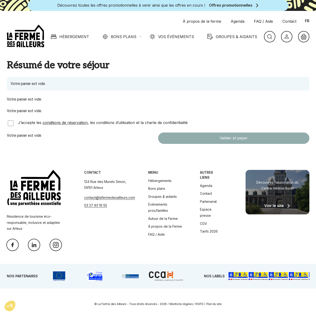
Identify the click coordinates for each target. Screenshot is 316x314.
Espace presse (206, 212)
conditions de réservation (65, 122)
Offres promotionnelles (230, 5)
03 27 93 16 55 (95, 205)
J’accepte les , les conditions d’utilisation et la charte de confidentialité (103, 122)
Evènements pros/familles (158, 207)
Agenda (206, 186)
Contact (206, 193)
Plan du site (214, 304)
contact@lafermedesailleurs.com (109, 197)
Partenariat (208, 201)
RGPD (199, 304)
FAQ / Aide (156, 234)
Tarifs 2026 (209, 231)
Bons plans (156, 188)
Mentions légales (181, 304)
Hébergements (160, 181)
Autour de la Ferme (163, 219)
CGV (203, 223)
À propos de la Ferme (165, 226)
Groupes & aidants (162, 197)
